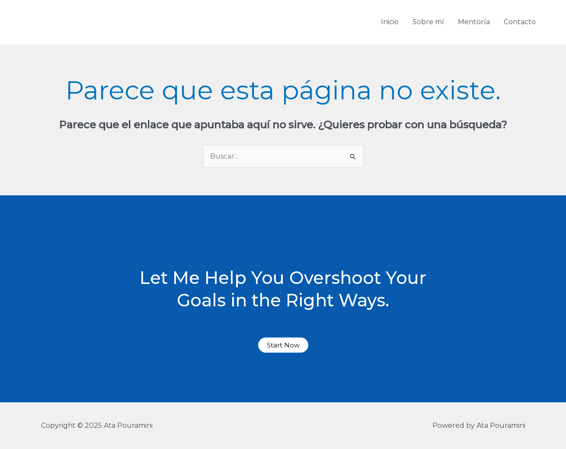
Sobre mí (428, 22)
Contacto (520, 22)
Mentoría (474, 22)
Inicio (390, 22)
